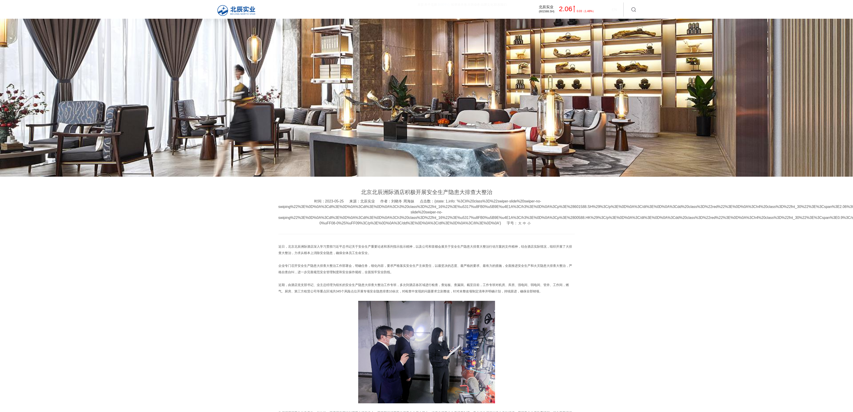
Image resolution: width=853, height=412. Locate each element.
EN (614, 9)
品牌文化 (466, 9)
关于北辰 (354, 9)
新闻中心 (381, 9)
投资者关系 (410, 9)
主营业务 (439, 9)
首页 (331, 9)
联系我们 (492, 9)
